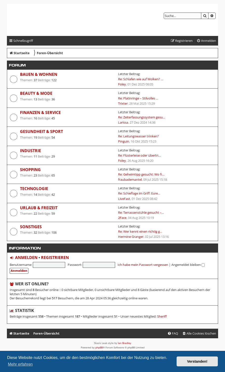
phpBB (99, 347)
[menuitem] (206, 41)
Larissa (123, 122)
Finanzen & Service (40, 112)
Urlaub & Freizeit (39, 207)
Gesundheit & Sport (41, 131)
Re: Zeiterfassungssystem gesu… (141, 117)
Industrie (30, 150)
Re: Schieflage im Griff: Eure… (139, 193)
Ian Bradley (124, 343)
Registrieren (55, 257)
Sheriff (162, 316)
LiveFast (124, 198)
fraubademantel (130, 179)
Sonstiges (31, 226)
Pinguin (123, 141)
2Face (122, 217)
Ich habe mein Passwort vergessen (143, 264)
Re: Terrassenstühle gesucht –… (141, 212)
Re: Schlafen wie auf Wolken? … (140, 79)
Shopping (30, 169)
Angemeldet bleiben (188, 264)
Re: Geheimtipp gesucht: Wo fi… (141, 174)
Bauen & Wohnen (38, 74)
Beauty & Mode (36, 93)
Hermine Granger (130, 236)
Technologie (34, 188)
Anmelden (26, 257)
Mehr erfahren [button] (20, 364)
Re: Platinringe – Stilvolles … (138, 98)
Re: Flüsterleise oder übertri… (139, 155)
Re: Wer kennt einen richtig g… (140, 231)
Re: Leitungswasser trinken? (138, 136)
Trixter (123, 103)
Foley (122, 84)
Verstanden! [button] (197, 361)
